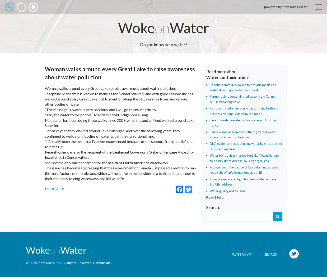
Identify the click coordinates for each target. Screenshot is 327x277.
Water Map (242, 254)
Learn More (54, 188)
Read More (215, 197)
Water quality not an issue (228, 191)
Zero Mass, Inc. (49, 263)
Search (277, 216)
